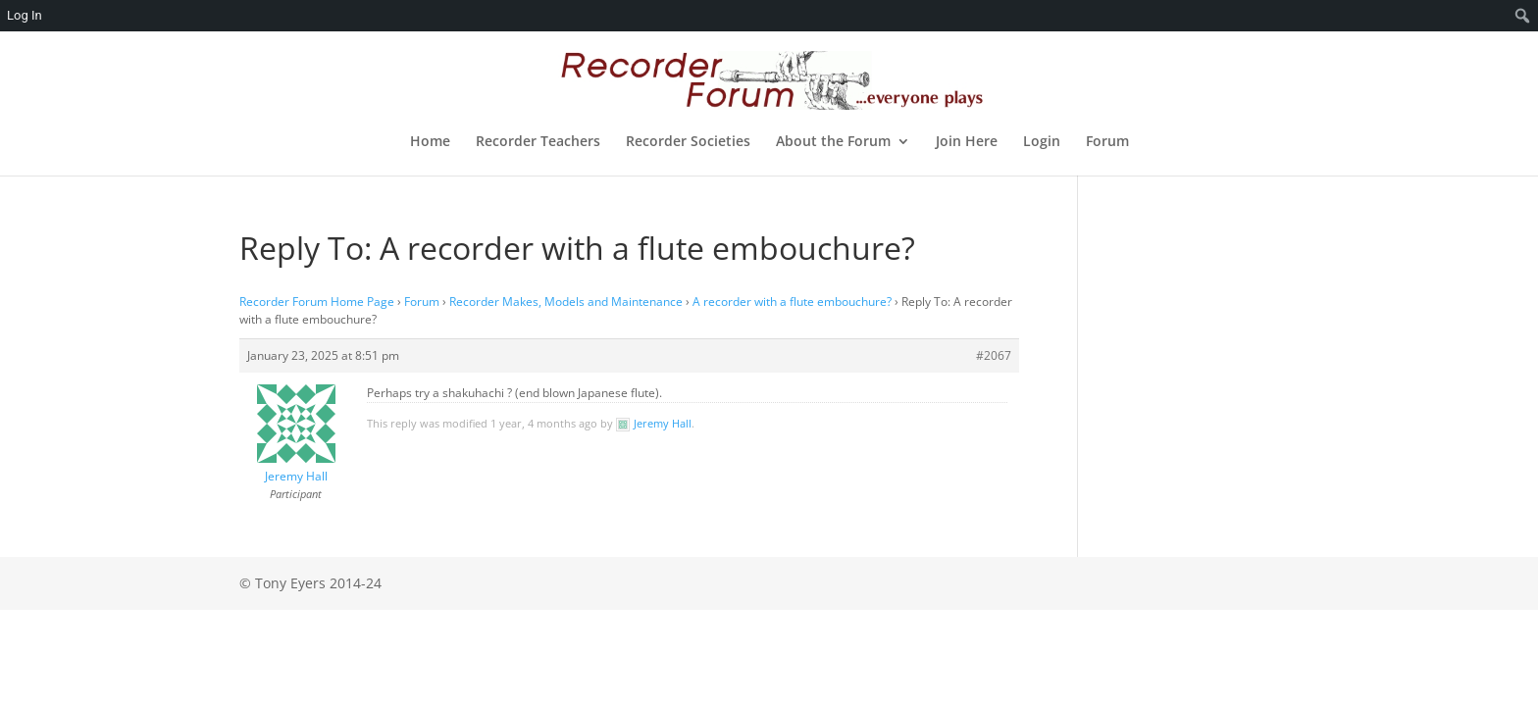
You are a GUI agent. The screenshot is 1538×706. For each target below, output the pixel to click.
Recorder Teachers (538, 142)
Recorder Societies (688, 142)
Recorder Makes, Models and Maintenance (566, 301)
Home (430, 142)
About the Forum (833, 142)
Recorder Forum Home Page (316, 301)
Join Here (967, 142)
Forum (1107, 142)
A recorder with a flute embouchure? (792, 301)
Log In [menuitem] (24, 15)
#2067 (993, 355)
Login (1041, 142)
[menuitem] (1523, 15)
